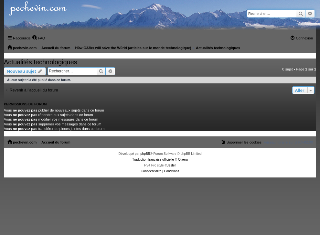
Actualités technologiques (40, 62)
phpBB (145, 153)
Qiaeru (183, 159)
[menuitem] (38, 38)
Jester (171, 165)
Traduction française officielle (153, 159)
